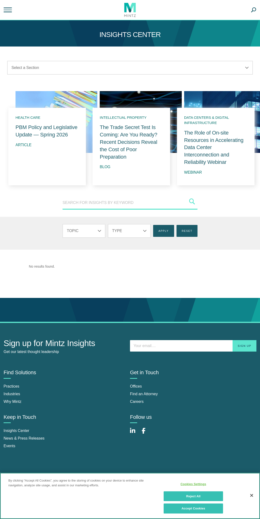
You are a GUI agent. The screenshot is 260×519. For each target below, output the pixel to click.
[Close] (251, 495)
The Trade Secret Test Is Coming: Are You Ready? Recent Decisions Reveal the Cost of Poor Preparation (128, 142)
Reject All (193, 496)
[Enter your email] (193, 346)
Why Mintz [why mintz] (12, 402)
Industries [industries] (12, 394)
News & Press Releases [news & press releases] (24, 438)
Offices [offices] (136, 386)
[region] (130, 496)
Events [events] (9, 446)
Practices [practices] (11, 386)
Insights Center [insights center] (16, 431)
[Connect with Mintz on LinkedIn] (135, 433)
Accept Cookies (193, 508)
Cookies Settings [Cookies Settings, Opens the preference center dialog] (193, 484)
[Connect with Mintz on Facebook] (146, 433)
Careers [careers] (137, 402)
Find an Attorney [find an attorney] (144, 394)
